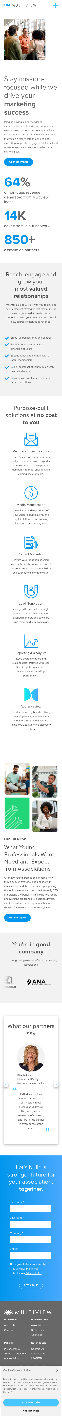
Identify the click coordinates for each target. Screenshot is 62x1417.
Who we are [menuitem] (11, 1319)
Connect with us (18, 161)
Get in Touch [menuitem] (38, 1343)
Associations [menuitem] (38, 1325)
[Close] (57, 1370)
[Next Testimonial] (56, 1084)
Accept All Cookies (31, 1402)
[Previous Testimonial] (5, 1084)
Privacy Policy (33, 1273)
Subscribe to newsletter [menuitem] (38, 1356)
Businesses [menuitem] (37, 1330)
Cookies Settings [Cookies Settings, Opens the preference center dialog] (31, 1411)
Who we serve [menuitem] (39, 1319)
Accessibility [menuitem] (11, 1358)
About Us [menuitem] (9, 1325)
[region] (31, 1391)
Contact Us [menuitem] (37, 1349)
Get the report (17, 917)
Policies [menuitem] (8, 1343)
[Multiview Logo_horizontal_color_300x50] (20, 5)
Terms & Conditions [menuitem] (15, 1353)
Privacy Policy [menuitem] (12, 1349)
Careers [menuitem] (8, 1330)
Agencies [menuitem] (36, 1335)
